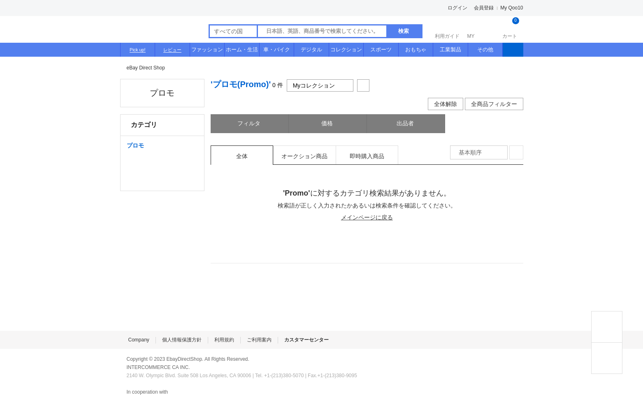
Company (138, 340)
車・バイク (276, 49)
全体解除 (445, 104)
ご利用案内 (259, 340)
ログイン (457, 8)
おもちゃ (416, 49)
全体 (242, 156)
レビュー (172, 49)
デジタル (311, 49)
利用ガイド (447, 28)
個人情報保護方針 (182, 340)
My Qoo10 (511, 8)
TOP (606, 326)
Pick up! (138, 49)
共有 (363, 85)
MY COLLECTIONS (606, 358)
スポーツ (381, 49)
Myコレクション (320, 85)
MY (478, 28)
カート (510, 28)
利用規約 (224, 340)
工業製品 (450, 49)
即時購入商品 (367, 156)
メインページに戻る (367, 217)
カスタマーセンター (306, 340)
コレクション (346, 49)
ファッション (207, 49)
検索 (403, 31)
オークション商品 (304, 156)
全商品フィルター (494, 104)
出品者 (406, 123)
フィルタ (249, 123)
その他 (485, 49)
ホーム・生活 (242, 49)
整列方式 (516, 152)
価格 (327, 123)
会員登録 (484, 8)
